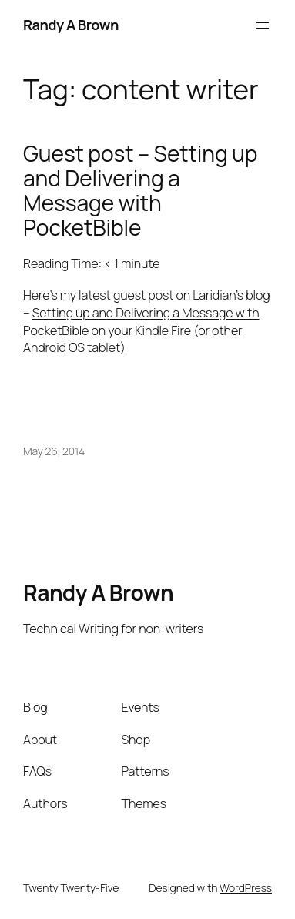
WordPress (246, 887)
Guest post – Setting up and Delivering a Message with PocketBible (140, 191)
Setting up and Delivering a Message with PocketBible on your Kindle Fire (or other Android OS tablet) (141, 330)
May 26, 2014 (54, 451)
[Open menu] (262, 25)
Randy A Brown (71, 24)
